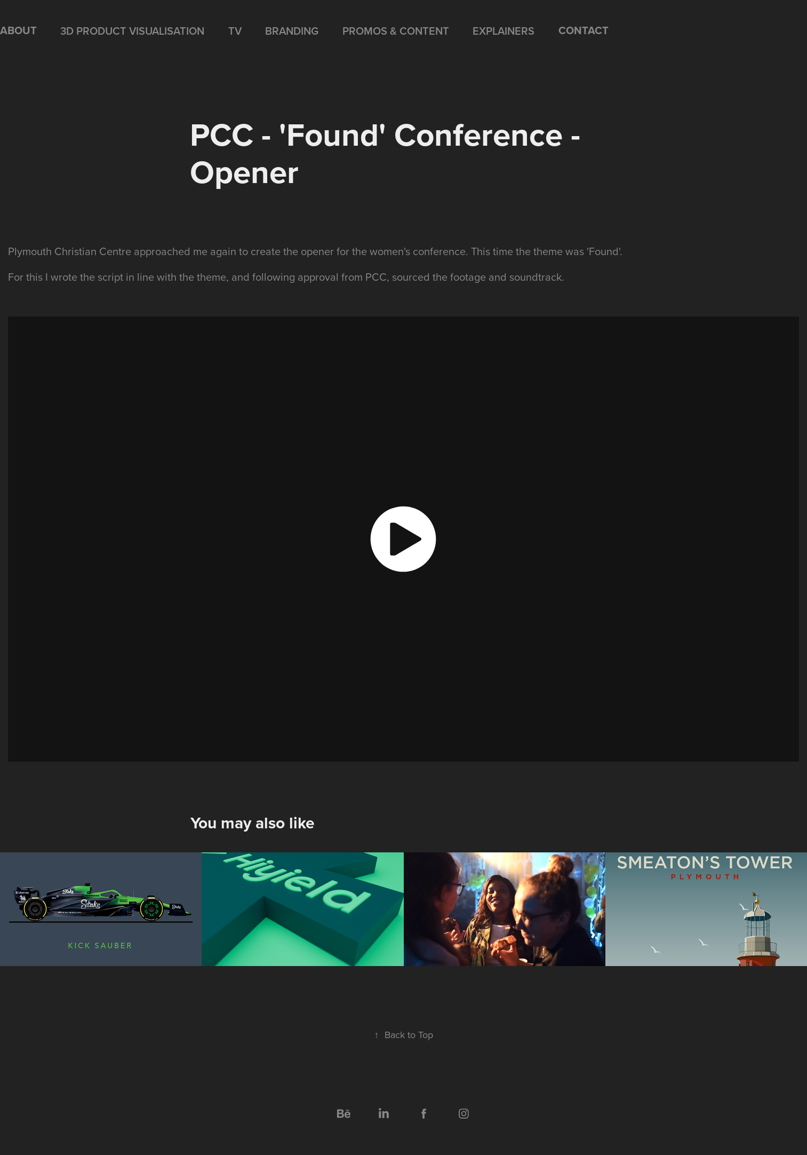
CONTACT (583, 30)
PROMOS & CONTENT (395, 30)
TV (235, 30)
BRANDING (291, 30)
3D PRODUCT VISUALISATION (132, 30)
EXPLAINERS (503, 30)
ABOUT (18, 30)
